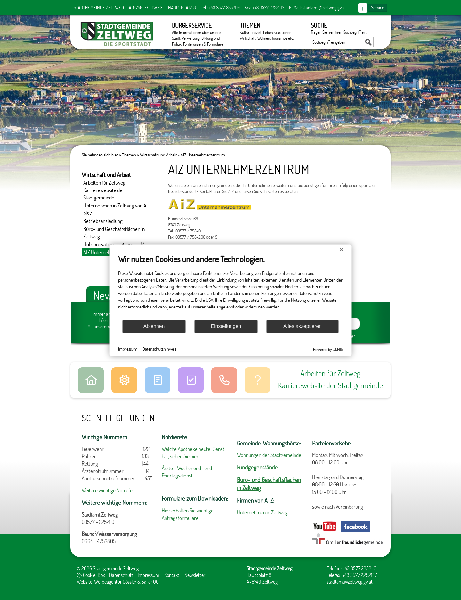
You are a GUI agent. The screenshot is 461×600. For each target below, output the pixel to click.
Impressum (148, 574)
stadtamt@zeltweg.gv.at (324, 7)
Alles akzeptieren (302, 326)
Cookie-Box (91, 574)
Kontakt (171, 574)
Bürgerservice (199, 33)
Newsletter (194, 574)
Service (377, 7)
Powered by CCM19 (328, 349)
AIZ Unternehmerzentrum (203, 155)
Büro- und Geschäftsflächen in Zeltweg (114, 232)
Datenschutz (121, 574)
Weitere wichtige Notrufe (107, 490)
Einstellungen (226, 326)
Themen (267, 31)
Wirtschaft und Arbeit (158, 155)
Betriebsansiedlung (103, 220)
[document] (230, 286)
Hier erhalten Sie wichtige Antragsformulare (188, 514)
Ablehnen (154, 326)
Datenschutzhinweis (159, 349)
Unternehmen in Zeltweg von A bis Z (114, 209)
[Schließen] (341, 249)
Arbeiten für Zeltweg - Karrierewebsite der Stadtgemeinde (106, 190)
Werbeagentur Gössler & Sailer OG (126, 581)
